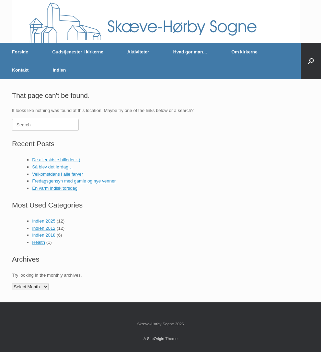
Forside (20, 51)
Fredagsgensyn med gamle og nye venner (74, 181)
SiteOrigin (155, 339)
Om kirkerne (244, 51)
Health (38, 242)
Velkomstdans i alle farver (57, 174)
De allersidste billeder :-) (56, 159)
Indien (59, 70)
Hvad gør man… (190, 51)
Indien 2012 (44, 228)
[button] (311, 61)
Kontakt (20, 70)
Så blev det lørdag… (52, 166)
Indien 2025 (44, 221)
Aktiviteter (138, 51)
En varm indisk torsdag (55, 188)
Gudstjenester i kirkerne (77, 51)
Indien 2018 (44, 235)
